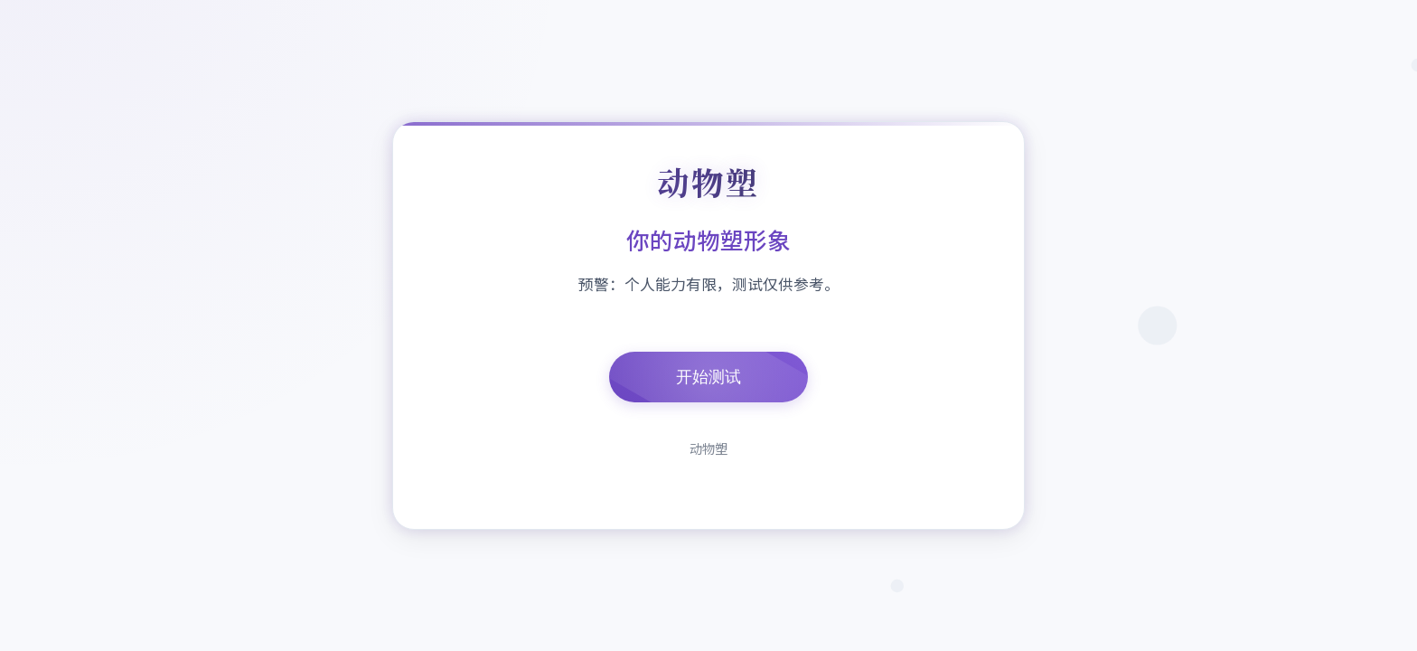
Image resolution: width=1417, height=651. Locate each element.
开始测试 (708, 377)
